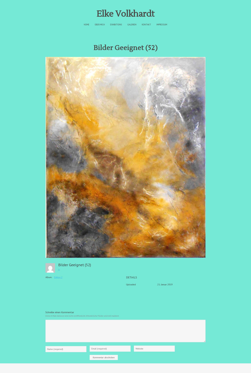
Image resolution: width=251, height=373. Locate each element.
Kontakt (146, 24)
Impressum (162, 24)
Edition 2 (58, 277)
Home (86, 24)
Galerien (131, 24)
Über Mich (100, 24)
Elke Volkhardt (125, 14)
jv (59, 269)
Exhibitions (116, 24)
